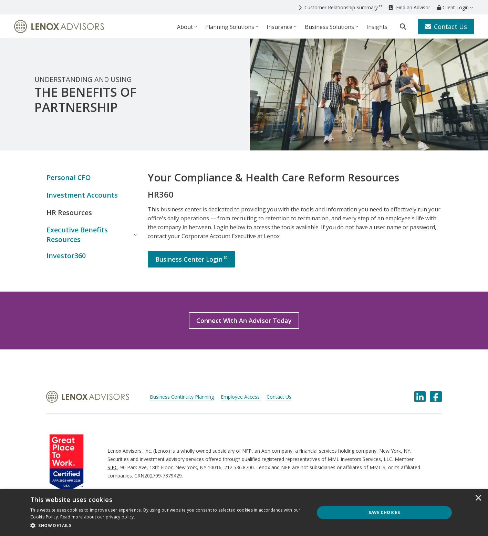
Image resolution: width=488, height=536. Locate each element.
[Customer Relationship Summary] (340, 7)
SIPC (112, 467)
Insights (376, 27)
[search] (403, 26)
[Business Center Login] (191, 259)
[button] (168, 526)
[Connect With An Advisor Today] (244, 321)
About (185, 27)
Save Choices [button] (384, 512)
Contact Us (446, 26)
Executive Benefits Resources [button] (77, 234)
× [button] (478, 498)
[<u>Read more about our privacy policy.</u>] (97, 517)
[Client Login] (453, 7)
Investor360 (66, 256)
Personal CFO (68, 177)
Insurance (279, 27)
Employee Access (240, 397)
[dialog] (244, 512)
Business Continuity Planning (182, 397)
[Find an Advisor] (409, 7)
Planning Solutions (229, 27)
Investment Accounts (82, 195)
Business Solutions (329, 27)
